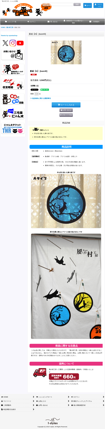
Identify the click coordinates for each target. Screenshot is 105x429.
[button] (66, 115)
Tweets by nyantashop (9, 35)
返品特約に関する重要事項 (41, 98)
